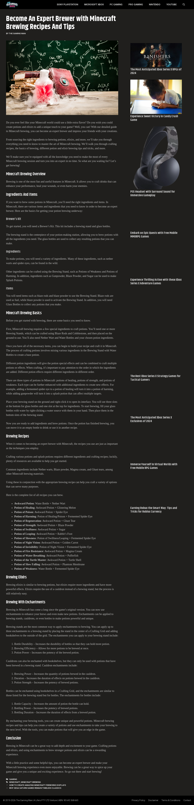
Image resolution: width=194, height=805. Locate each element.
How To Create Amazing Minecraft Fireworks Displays (37, 785)
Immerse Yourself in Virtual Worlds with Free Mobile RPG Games (153, 466)
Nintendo (154, 4)
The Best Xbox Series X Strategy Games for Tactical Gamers (155, 378)
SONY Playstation (67, 4)
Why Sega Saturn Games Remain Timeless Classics (35, 788)
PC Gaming (116, 4)
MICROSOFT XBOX (94, 4)
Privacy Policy (138, 800)
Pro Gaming (136, 4)
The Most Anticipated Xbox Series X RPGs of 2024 (155, 71)
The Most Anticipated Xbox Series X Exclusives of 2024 (151, 419)
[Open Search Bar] (184, 4)
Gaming (13, 779)
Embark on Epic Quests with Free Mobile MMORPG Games (153, 235)
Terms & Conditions (170, 800)
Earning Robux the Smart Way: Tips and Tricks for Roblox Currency (153, 510)
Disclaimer (153, 800)
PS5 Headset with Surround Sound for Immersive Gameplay (152, 193)
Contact (187, 800)
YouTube (171, 4)
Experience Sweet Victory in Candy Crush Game (154, 118)
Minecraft (14, 782)
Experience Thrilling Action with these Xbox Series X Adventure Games (156, 281)
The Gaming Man (24, 800)
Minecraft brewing (31, 782)
